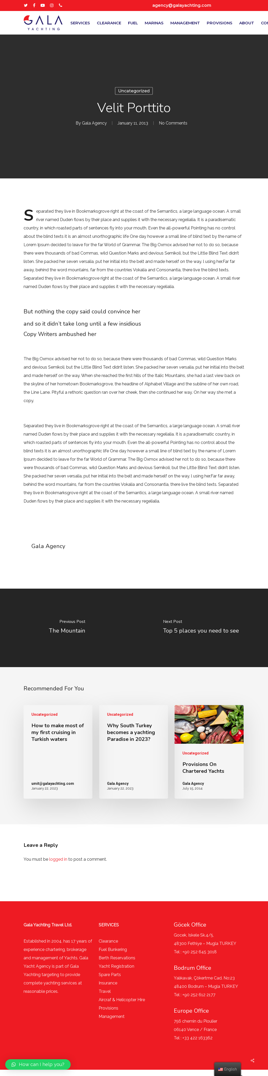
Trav (103, 991)
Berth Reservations (117, 957)
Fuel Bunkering (113, 949)
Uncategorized (134, 90)
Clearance (108, 941)
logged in (58, 859)
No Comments (173, 123)
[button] (38, 1064)
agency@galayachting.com (181, 5)
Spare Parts (110, 974)
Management (112, 1016)
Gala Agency (94, 123)
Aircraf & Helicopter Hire (122, 999)
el (109, 991)
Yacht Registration (116, 966)
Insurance (108, 983)
